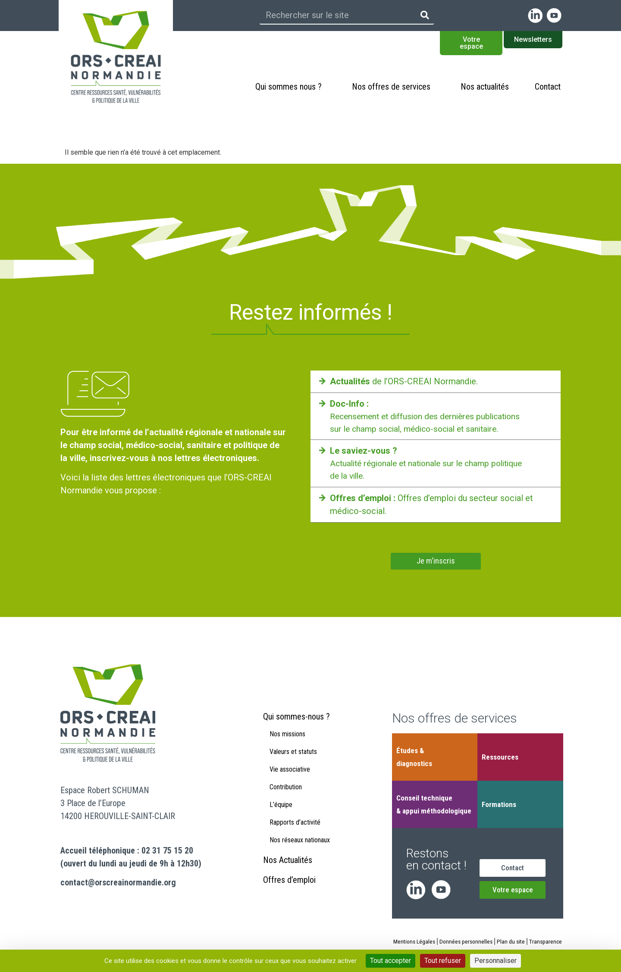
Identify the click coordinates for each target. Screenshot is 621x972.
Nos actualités (485, 86)
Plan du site (529, 942)
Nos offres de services (393, 86)
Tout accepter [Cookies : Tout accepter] (390, 960)
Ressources (500, 758)
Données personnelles (483, 942)
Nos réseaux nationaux (300, 851)
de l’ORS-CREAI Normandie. (404, 381)
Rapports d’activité (295, 833)
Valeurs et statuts (293, 762)
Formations (499, 805)
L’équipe (281, 815)
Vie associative (290, 780)
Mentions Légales (430, 942)
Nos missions (287, 745)
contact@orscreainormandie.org (118, 883)
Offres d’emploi (289, 890)
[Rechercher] (425, 15)
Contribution (286, 798)
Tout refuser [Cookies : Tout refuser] (442, 960)
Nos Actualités (287, 871)
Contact (548, 86)
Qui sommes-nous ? (296, 727)
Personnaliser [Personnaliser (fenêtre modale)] (495, 960)
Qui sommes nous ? (290, 86)
